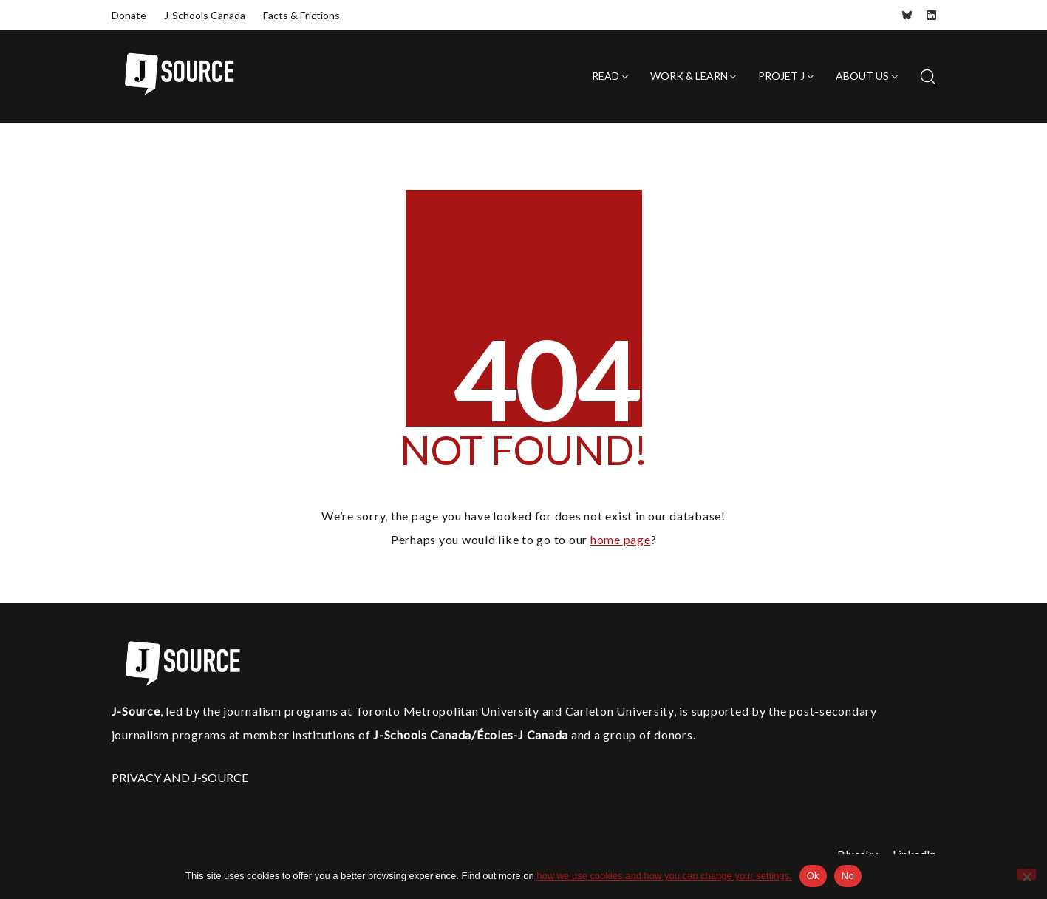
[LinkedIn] (931, 15)
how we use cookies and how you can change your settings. (663, 875)
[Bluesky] (907, 15)
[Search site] (928, 77)
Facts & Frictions (301, 15)
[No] (1026, 874)
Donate (129, 15)
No (848, 875)
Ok (813, 875)
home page (620, 539)
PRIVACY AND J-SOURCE (180, 777)
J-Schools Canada (204, 15)
